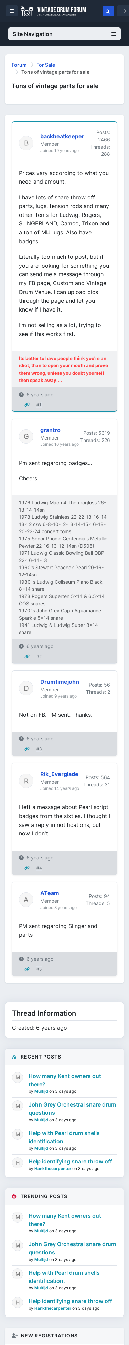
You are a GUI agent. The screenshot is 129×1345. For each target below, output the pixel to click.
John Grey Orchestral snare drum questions (72, 1108)
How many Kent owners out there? (65, 1080)
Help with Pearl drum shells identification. (64, 1137)
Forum (19, 65)
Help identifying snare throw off (70, 1161)
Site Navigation (64, 34)
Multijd (41, 1091)
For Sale (45, 65)
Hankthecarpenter (53, 1168)
